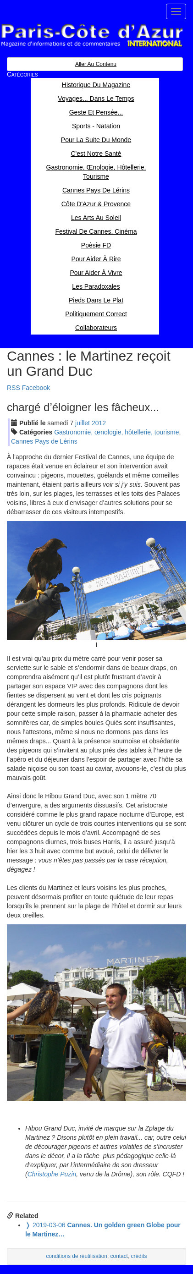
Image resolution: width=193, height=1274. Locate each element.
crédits (139, 1256)
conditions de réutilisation (76, 1256)
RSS (13, 387)
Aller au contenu (95, 64)
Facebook (36, 387)
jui (82, 423)
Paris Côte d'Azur (91, 35)
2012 (99, 423)
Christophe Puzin (52, 1174)
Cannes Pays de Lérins (44, 441)
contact (119, 1256)
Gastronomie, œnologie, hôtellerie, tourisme (116, 432)
